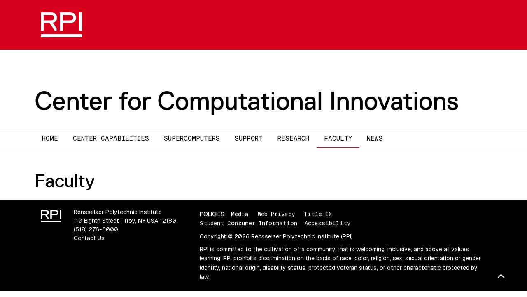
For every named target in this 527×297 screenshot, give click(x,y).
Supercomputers (192, 138)
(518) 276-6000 (96, 229)
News (375, 138)
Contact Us (89, 238)
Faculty (338, 138)
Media (240, 214)
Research (293, 138)
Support (249, 138)
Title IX (318, 214)
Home (50, 138)
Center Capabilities (111, 138)
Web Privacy (276, 214)
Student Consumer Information (248, 223)
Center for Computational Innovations (247, 100)
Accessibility (327, 223)
